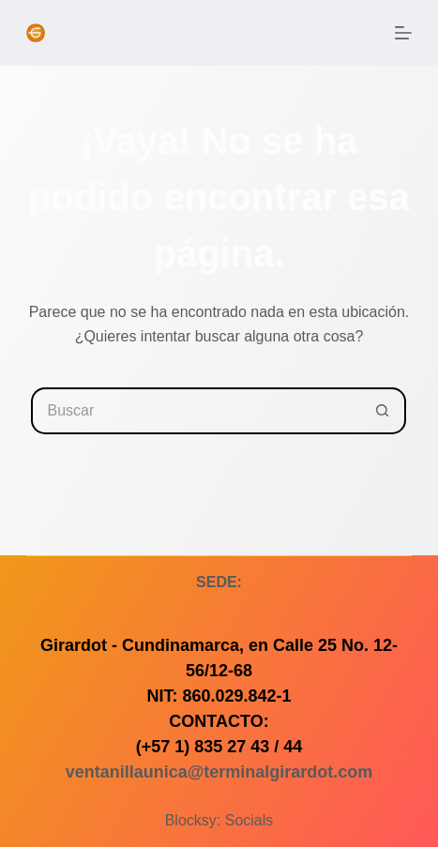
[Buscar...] (195, 410)
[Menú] (403, 32)
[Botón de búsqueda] (382, 410)
